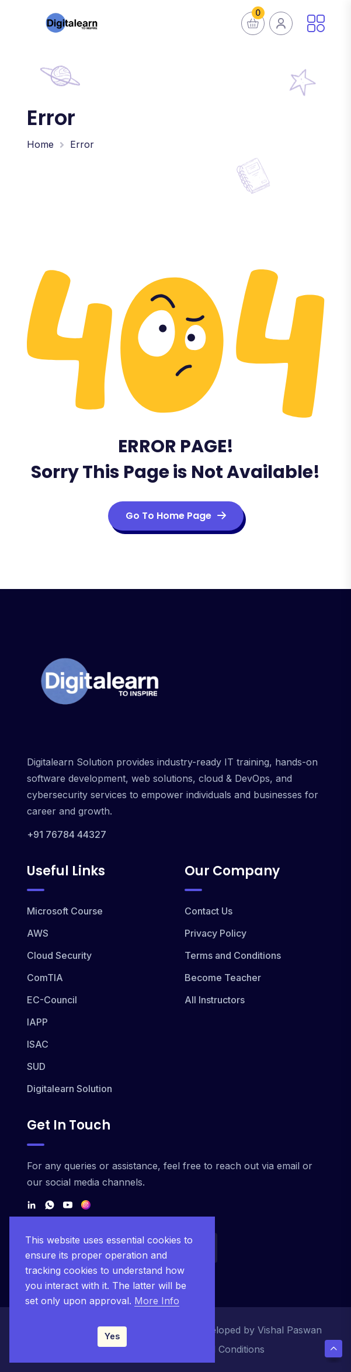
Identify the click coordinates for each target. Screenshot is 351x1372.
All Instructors (215, 1000)
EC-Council (52, 1000)
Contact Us (208, 911)
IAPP (37, 1022)
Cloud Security (59, 955)
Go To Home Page (176, 515)
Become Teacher (223, 977)
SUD (36, 1066)
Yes (112, 1336)
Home (40, 144)
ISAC (37, 1044)
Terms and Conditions (233, 955)
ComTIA (45, 977)
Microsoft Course (65, 911)
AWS (37, 933)
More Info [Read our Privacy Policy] (156, 1301)
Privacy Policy (215, 933)
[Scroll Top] (333, 1348)
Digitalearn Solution (69, 1088)
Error (82, 144)
